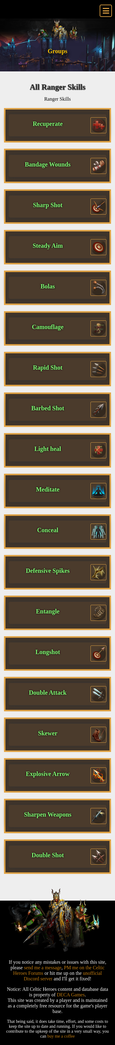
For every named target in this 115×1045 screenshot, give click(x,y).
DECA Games (71, 994)
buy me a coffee (61, 1036)
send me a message (42, 967)
